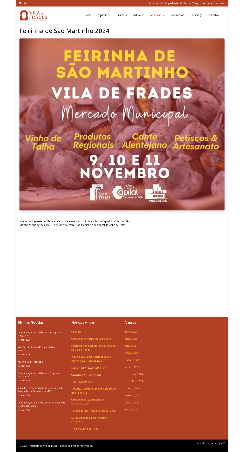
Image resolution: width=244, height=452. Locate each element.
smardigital (218, 443)
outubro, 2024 (132, 388)
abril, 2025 (130, 345)
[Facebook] (20, 3)
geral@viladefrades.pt (179, 3)
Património (155, 15)
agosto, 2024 (132, 402)
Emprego (197, 15)
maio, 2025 (131, 338)
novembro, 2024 (134, 381)
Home (87, 15)
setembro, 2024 (133, 395)
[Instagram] (25, 3)
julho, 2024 (131, 409)
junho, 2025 (131, 331)
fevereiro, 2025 (133, 360)
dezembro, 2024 (134, 374)
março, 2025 (132, 353)
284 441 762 (157, 3)
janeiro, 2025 (132, 367)
